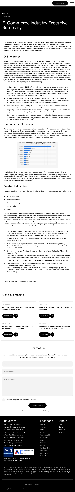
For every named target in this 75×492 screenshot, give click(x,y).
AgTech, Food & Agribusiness (13, 435)
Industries (10, 420)
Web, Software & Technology (13, 430)
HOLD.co (36, 484)
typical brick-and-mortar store (31, 69)
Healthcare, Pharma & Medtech (14, 432)
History (61, 427)
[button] (72, 3)
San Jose (43, 451)
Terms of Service (19, 489)
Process (62, 430)
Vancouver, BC (45, 435)
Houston (43, 445)
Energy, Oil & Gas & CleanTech (14, 437)
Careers (62, 432)
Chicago (43, 432)
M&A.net (29, 484)
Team (61, 424)
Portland (43, 456)
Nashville (43, 443)
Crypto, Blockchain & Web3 (13, 445)
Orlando (43, 427)
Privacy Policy (8, 489)
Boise (42, 440)
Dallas (42, 430)
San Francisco (45, 453)
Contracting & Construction (13, 440)
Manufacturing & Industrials (13, 443)
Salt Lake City (45, 448)
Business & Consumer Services (14, 427)
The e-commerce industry (35, 48)
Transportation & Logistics (12, 424)
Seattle (42, 424)
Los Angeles (44, 437)
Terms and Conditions (29, 402)
